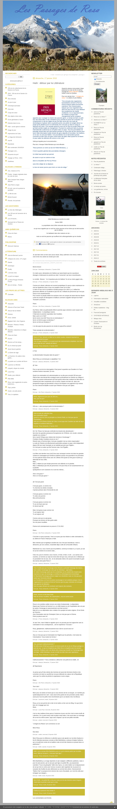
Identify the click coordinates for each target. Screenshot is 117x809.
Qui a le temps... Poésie (15, 285)
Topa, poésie (11, 387)
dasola (96, 120)
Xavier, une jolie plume (14, 391)
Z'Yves (40, 281)
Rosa (95, 117)
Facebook (43, 244)
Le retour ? (103, 117)
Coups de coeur (12, 113)
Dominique (11, 266)
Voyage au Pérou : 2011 (15, 158)
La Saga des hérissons (15, 137)
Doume (10, 338)
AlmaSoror (97, 304)
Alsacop (10, 314)
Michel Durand (12, 197)
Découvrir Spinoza (13, 246)
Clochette (11, 294)
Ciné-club (11, 109)
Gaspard (96, 132)
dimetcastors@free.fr (16, 81)
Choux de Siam (12, 233)
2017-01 (96, 255)
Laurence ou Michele (14, 365)
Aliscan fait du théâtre (14, 311)
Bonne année (98, 183)
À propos (101, 105)
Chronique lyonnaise (14, 106)
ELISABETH (97, 123)
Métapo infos (98, 318)
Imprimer (51, 244)
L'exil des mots (12, 273)
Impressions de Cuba (14, 133)
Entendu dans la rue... (14, 123)
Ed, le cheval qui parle (14, 345)
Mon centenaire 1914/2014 (16, 147)
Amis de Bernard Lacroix (15, 255)
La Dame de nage (13, 352)
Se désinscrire (99, 81)
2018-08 (96, 237)
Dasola (10, 262)
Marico (10, 237)
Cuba (101, 207)
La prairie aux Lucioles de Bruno (17, 361)
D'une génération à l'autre (15, 119)
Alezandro (11, 304)
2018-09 (96, 234)
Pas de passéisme (99, 161)
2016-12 (96, 258)
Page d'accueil (69, 75)
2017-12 (96, 246)
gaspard (96, 142)
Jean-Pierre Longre (13, 185)
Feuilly (10, 269)
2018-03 (96, 240)
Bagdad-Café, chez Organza (16, 321)
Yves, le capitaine (13, 394)
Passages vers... (13, 151)
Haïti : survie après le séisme (16, 126)
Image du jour (12, 130)
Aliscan (96, 152)
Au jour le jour (12, 102)
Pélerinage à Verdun (100, 170)
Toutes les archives (99, 261)
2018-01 (96, 243)
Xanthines (11, 161)
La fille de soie (12, 193)
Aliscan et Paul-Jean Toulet (16, 307)
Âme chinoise (12, 99)
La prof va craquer (13, 276)
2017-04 (96, 252)
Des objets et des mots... (15, 116)
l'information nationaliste (101, 298)
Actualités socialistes (100, 301)
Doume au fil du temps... (15, 342)
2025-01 (96, 231)
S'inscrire (98, 79)
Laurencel (41, 699)
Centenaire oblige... (100, 167)
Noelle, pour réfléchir (14, 375)
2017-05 (96, 249)
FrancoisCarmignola (100, 312)
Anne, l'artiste (12, 318)
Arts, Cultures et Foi (14, 171)
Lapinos (96, 295)
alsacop (40, 361)
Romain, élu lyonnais (14, 200)
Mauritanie (11, 144)
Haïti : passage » (80, 75)
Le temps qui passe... (100, 186)
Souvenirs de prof (13, 154)
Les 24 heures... (12, 218)
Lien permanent (67, 242)
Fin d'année (97, 192)
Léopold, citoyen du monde (16, 368)
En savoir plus (94, 807)
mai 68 (10, 140)
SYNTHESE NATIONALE (101, 315)
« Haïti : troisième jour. (57, 75)
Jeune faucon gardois (14, 349)
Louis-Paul (11, 372)
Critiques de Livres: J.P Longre (17, 259)
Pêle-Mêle (11, 379)
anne (95, 112)
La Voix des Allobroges (14, 210)
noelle (95, 147)
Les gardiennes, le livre (101, 189)
